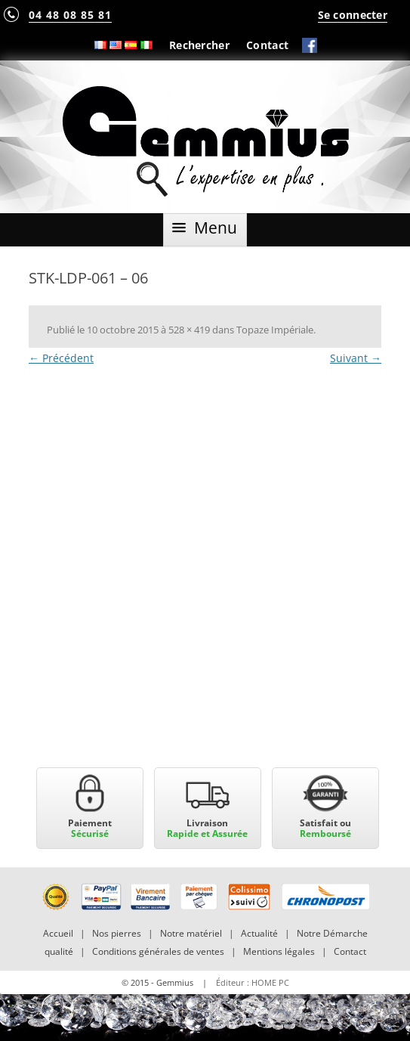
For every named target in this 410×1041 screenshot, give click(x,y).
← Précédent (61, 358)
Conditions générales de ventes (158, 951)
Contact (267, 45)
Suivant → (355, 358)
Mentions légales (279, 951)
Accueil (58, 933)
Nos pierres (116, 933)
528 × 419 (189, 329)
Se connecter (352, 15)
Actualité (259, 933)
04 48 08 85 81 (70, 15)
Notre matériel (191, 933)
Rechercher (199, 45)
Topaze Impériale (274, 329)
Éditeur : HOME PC (252, 982)
